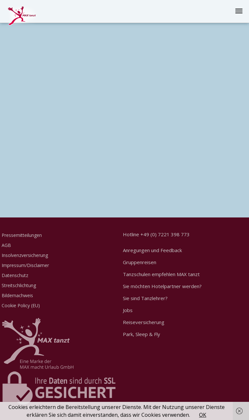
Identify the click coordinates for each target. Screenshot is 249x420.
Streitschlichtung (19, 285)
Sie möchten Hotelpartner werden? (162, 286)
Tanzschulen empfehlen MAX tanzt (161, 274)
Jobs (128, 310)
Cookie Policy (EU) (21, 305)
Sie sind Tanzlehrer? (145, 298)
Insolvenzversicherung (25, 255)
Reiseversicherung (143, 322)
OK (202, 414)
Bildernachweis (17, 295)
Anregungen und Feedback (152, 250)
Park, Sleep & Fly (141, 334)
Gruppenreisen (139, 262)
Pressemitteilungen (22, 235)
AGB (6, 245)
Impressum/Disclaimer (25, 265)
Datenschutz (15, 275)
